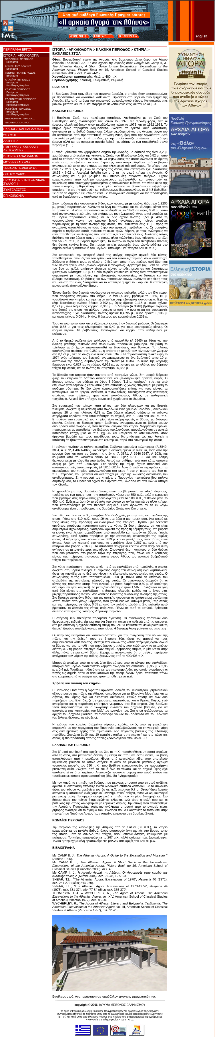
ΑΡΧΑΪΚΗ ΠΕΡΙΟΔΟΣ (17, 79)
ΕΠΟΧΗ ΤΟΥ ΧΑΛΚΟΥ (18, 66)
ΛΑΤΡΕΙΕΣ (10, 141)
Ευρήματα (11, 62)
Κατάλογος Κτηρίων (17, 85)
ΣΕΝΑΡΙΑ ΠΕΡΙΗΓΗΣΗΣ (20, 168)
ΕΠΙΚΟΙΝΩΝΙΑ (13, 195)
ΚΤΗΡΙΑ (140, 50)
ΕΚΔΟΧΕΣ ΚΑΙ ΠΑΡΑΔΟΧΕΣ (23, 129)
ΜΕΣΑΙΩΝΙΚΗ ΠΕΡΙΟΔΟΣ (20, 118)
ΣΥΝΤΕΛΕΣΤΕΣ (14, 189)
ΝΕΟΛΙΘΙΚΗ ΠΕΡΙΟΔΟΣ (19, 59)
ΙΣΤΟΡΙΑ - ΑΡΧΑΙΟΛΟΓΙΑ (21, 55)
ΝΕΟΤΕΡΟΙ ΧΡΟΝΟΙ (17, 122)
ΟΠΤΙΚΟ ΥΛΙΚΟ (14, 174)
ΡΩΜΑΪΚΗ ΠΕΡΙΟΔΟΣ (18, 108)
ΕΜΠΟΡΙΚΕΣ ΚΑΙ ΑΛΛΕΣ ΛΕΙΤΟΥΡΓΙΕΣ (21, 148)
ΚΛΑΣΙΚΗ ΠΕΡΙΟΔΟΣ (17, 89)
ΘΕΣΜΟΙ (9, 135)
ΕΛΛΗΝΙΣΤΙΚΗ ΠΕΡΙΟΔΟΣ (20, 99)
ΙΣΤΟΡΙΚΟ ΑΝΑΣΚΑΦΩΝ (20, 156)
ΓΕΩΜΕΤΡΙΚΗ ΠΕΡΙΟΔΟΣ (20, 72)
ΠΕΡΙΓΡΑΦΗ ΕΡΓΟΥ (17, 49)
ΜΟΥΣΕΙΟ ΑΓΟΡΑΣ (17, 162)
